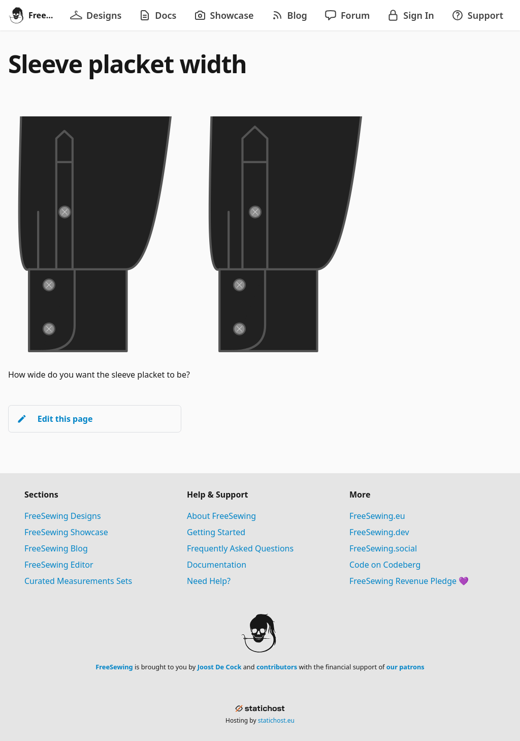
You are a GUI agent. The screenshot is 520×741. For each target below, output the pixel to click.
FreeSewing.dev (379, 532)
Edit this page (54, 418)
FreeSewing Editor (58, 564)
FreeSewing (114, 666)
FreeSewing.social (383, 548)
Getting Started (216, 532)
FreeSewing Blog (56, 548)
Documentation (216, 564)
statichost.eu (276, 720)
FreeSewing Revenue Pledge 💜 (409, 580)
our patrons (405, 666)
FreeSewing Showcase (66, 532)
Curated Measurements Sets (78, 580)
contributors (276, 666)
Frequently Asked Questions (240, 548)
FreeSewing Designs (62, 515)
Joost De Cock (220, 666)
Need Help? (209, 580)
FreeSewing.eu (377, 515)
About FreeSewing (221, 515)
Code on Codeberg (384, 564)
